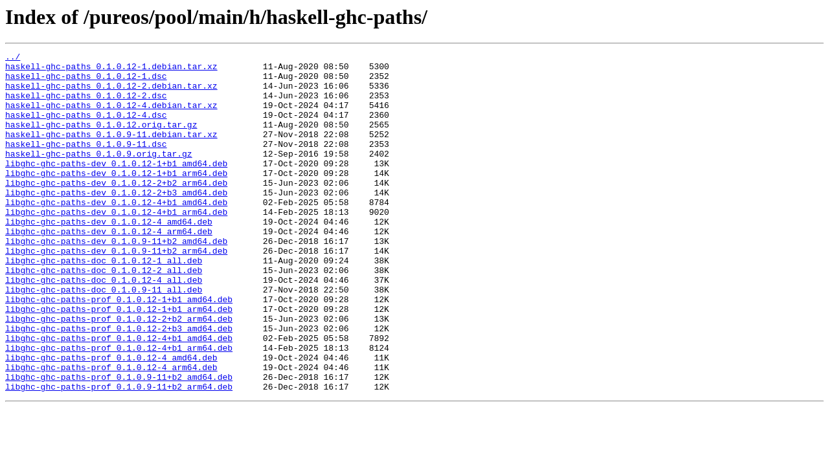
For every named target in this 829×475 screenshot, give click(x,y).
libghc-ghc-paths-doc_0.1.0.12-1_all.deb (103, 303)
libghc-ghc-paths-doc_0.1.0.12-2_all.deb (103, 314)
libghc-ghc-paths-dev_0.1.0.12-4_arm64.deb (108, 268)
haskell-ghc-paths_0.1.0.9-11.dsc (86, 163)
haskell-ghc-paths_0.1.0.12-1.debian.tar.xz (111, 70)
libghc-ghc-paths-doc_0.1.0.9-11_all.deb (103, 338)
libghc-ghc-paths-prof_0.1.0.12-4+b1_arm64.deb (119, 408)
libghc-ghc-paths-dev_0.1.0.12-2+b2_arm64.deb (116, 209)
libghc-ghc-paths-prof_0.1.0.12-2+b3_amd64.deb (119, 384)
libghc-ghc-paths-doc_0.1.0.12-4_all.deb (103, 326)
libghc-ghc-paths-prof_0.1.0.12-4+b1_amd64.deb (119, 396)
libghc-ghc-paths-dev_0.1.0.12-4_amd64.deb (108, 256)
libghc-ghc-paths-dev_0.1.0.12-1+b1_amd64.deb (116, 186)
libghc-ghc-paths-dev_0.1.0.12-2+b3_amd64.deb (116, 221)
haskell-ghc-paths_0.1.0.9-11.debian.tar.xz (111, 151)
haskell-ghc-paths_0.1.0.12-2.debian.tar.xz (111, 93)
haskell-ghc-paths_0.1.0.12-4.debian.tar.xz (111, 116)
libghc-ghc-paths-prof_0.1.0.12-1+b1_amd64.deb (119, 349)
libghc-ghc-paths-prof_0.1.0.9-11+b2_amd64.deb (119, 442)
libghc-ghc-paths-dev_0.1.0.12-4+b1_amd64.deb (116, 233)
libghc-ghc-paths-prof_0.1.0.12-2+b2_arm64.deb (119, 373)
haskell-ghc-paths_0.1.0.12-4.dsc (86, 128)
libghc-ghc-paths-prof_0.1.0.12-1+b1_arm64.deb (119, 361)
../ (12, 58)
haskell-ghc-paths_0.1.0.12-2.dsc (86, 105)
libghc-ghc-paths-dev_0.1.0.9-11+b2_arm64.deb (116, 291)
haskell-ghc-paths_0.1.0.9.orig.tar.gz (98, 175)
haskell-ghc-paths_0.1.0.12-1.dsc (86, 81)
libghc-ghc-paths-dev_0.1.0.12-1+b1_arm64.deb (116, 198)
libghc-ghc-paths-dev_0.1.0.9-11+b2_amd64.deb (116, 279)
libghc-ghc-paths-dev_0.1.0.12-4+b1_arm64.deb (116, 244)
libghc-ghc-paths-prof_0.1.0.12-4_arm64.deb (111, 431)
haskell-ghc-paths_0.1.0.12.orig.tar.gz (101, 140)
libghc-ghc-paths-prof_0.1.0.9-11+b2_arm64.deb (119, 454)
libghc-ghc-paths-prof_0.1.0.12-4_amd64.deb (111, 419)
